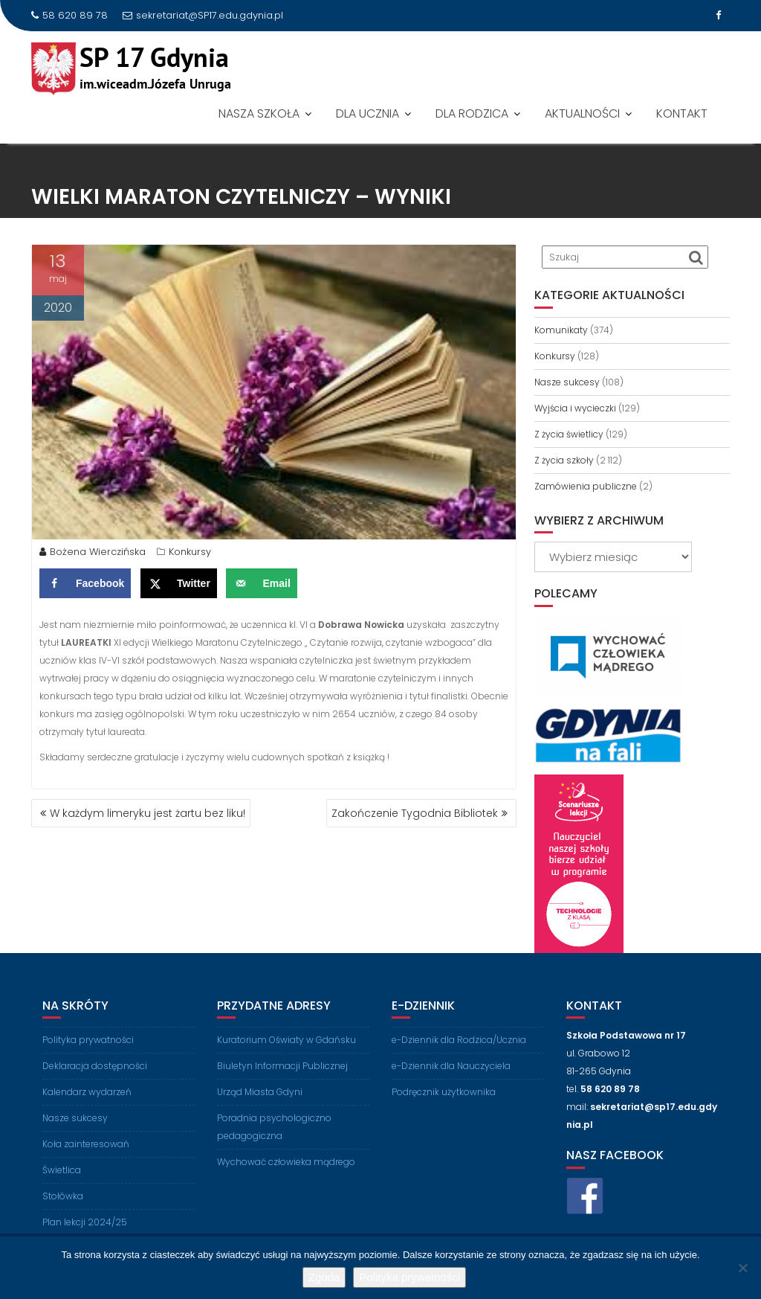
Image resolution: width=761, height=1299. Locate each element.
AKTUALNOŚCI (582, 113)
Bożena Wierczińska (92, 555)
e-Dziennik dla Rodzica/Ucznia (459, 1050)
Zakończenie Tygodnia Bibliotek (414, 813)
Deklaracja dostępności (94, 1076)
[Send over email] (261, 587)
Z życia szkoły (564, 460)
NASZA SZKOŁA (258, 113)
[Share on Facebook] (85, 587)
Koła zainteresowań (85, 1154)
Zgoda (324, 1277)
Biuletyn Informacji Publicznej (282, 1076)
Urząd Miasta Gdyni (259, 1102)
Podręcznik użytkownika (444, 1102)
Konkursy (190, 555)
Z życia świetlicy (568, 434)
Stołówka (62, 1206)
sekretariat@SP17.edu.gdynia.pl (203, 15)
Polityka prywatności (88, 1050)
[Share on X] (178, 587)
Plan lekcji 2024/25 (84, 1232)
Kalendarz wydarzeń (87, 1102)
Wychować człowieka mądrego (286, 1172)
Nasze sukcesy (567, 382)
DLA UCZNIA (367, 113)
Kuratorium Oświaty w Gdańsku (286, 1050)
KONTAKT (681, 113)
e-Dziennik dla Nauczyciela (451, 1076)
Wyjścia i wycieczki (575, 408)
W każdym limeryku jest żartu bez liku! (147, 813)
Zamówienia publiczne (585, 486)
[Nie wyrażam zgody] (742, 1267)
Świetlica (61, 1180)
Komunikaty (561, 330)
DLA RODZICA (471, 113)
